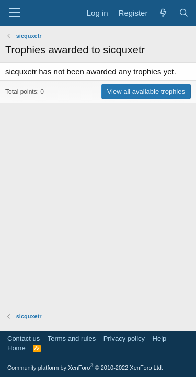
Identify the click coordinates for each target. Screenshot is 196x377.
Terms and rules (72, 338)
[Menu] (14, 13)
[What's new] (163, 13)
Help (160, 338)
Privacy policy (124, 338)
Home (16, 348)
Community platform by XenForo (85, 367)
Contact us (23, 338)
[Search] (184, 13)
